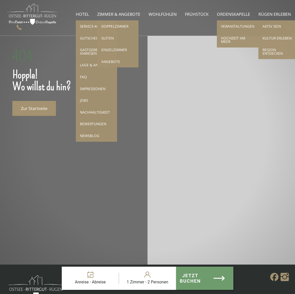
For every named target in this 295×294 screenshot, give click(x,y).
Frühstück (197, 14)
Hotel (82, 14)
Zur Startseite (34, 108)
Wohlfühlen (163, 14)
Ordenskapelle (233, 14)
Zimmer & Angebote (118, 14)
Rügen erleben (274, 14)
